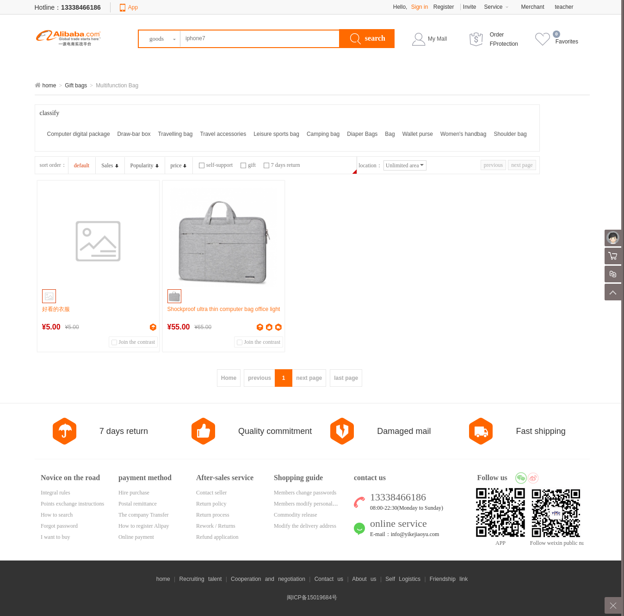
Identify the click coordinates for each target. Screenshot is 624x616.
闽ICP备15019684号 (312, 597)
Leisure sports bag (276, 134)
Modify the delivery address (305, 526)
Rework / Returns (215, 526)
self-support (216, 165)
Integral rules (55, 492)
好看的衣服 (56, 309)
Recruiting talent (200, 579)
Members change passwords (305, 492)
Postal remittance (137, 503)
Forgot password (59, 526)
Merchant (532, 7)
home (49, 85)
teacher (564, 7)
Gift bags (76, 85)
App (133, 7)
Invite (469, 7)
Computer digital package (78, 134)
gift (248, 165)
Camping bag (323, 134)
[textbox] (239, 39)
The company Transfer (143, 515)
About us (364, 579)
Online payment (136, 537)
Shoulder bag (510, 134)
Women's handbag (463, 134)
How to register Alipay (143, 526)
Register (443, 7)
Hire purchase (133, 492)
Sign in (419, 7)
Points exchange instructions (72, 503)
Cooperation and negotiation (268, 579)
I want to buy (55, 537)
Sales (109, 165)
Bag (390, 134)
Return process (212, 515)
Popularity (144, 165)
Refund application (217, 537)
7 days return (282, 165)
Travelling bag (175, 134)
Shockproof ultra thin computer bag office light (223, 309)
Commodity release (295, 515)
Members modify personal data (308, 503)
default (81, 165)
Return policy (211, 503)
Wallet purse (417, 134)
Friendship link (449, 579)
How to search (57, 515)
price (179, 165)
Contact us (329, 579)
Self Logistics (402, 579)
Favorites (567, 41)
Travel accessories (223, 134)
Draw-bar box (134, 134)
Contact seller (211, 492)
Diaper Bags (362, 134)
